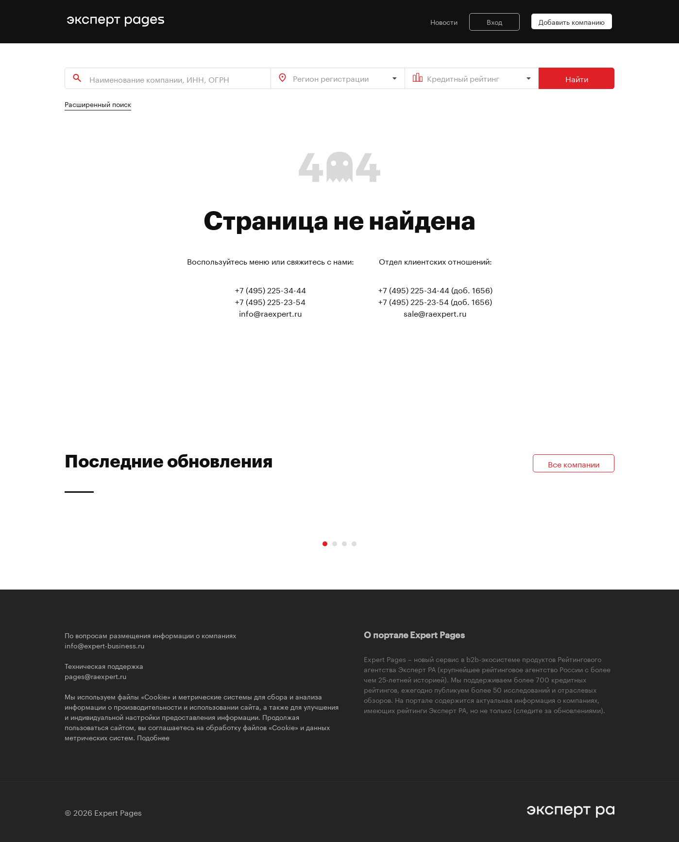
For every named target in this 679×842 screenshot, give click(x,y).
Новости (444, 21)
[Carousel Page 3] (344, 543)
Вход (494, 21)
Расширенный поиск (98, 103)
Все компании (573, 463)
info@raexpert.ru (270, 312)
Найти (576, 78)
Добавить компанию (572, 21)
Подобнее (153, 737)
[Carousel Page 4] (354, 543)
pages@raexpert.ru (95, 675)
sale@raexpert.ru (435, 312)
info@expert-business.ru (104, 645)
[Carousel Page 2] (334, 543)
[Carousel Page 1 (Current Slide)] (325, 543)
